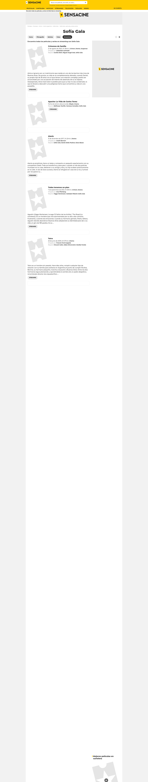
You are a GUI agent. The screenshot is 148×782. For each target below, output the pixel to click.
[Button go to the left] (116, 44)
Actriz (40, 33)
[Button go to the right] (119, 44)
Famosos (35, 33)
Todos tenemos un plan (58, 195)
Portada (30, 33)
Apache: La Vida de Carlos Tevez (62, 109)
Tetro (50, 246)
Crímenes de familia (57, 54)
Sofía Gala (55, 33)
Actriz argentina (47, 33)
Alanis (51, 144)
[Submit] (85, 2)
